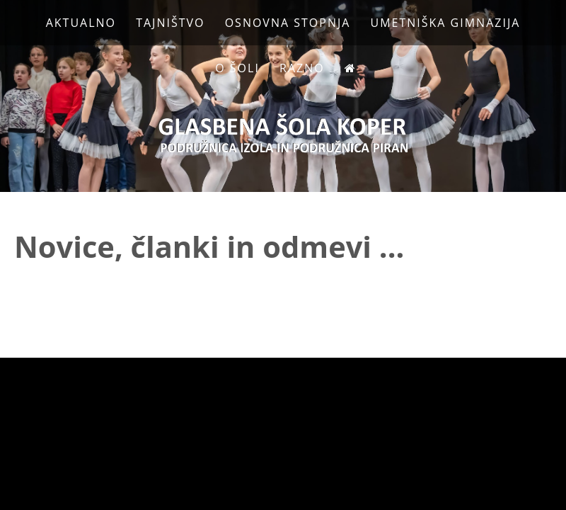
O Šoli (237, 68)
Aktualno (81, 22)
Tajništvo (170, 22)
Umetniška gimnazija (446, 22)
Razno (302, 68)
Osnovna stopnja (288, 22)
